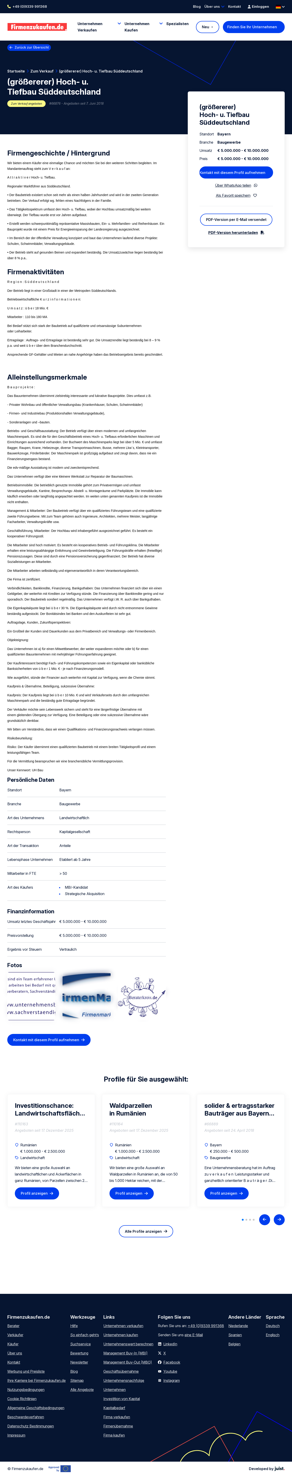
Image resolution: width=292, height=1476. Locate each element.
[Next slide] (279, 1219)
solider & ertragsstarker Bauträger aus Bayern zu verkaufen (239, 1109)
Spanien (235, 1335)
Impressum (16, 1435)
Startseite (16, 71)
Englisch (272, 1335)
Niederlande (238, 1325)
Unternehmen (114, 1389)
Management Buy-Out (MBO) (127, 1362)
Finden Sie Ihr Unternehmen (252, 27)
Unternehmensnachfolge (123, 1380)
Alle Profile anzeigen (143, 1231)
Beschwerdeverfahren (25, 1417)
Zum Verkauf (42, 71)
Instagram (171, 1380)
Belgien (234, 1344)
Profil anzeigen (34, 1193)
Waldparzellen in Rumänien (131, 1109)
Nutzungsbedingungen (25, 1389)
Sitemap (77, 1380)
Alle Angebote (82, 1389)
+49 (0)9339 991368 (30, 6)
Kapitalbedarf (114, 1408)
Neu (205, 27)
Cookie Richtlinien (21, 1398)
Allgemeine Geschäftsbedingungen (35, 1408)
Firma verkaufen (116, 1417)
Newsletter (79, 1362)
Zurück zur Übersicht (32, 47)
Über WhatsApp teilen (233, 185)
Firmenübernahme (118, 1426)
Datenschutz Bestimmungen (30, 1426)
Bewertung (79, 1353)
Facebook (171, 1362)
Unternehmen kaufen (120, 1335)
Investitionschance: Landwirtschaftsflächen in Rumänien (51, 1109)
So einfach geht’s (84, 1335)
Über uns (212, 6)
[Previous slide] (264, 1219)
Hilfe (74, 1325)
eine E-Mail (194, 1335)
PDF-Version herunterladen (233, 232)
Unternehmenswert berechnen (128, 1344)
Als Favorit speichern (233, 195)
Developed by (267, 1468)
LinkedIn (170, 1344)
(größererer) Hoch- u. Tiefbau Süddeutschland (101, 71)
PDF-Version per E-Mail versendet (236, 219)
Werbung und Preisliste (26, 1371)
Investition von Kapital (121, 1398)
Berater (13, 1325)
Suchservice (80, 1344)
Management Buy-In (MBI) (125, 1353)
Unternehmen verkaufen (123, 1325)
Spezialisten (177, 23)
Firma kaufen (114, 1435)
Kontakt (234, 6)
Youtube (170, 1371)
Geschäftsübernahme (121, 1371)
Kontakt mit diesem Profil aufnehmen (46, 1040)
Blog (197, 6)
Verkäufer (15, 1335)
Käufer (12, 1344)
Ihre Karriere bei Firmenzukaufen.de (36, 1380)
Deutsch (273, 1325)
